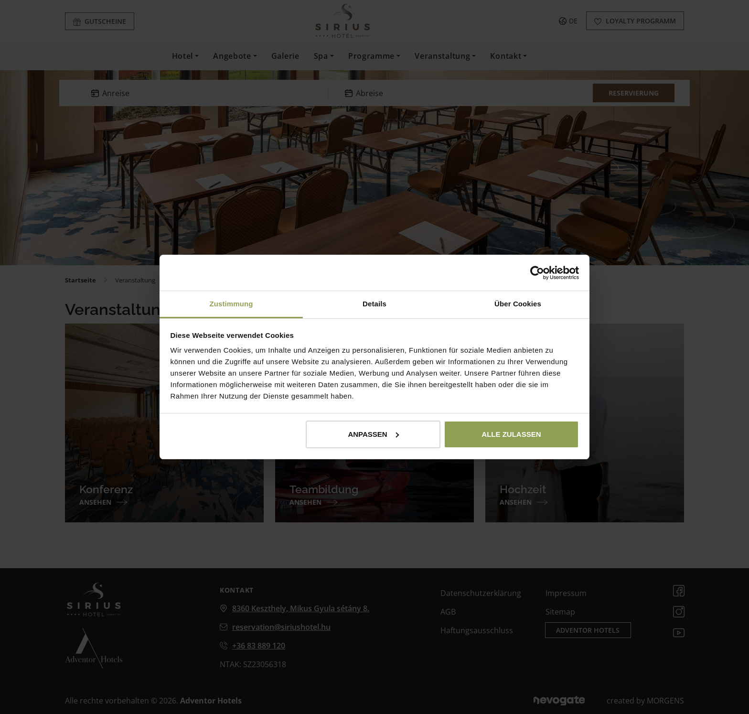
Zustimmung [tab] (231, 304)
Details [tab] (374, 304)
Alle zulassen (511, 434)
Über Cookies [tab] (517, 304)
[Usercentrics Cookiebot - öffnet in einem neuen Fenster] (537, 273)
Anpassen (373, 434)
